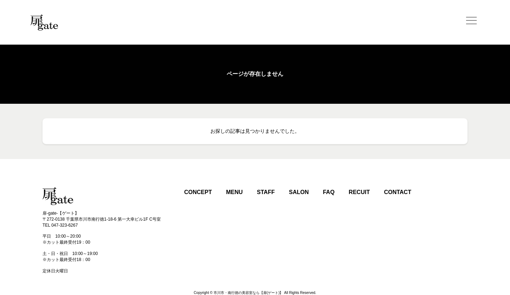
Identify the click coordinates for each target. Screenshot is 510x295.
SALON (299, 192)
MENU (234, 192)
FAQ (329, 192)
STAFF (265, 192)
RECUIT (359, 192)
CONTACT (397, 192)
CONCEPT (198, 192)
